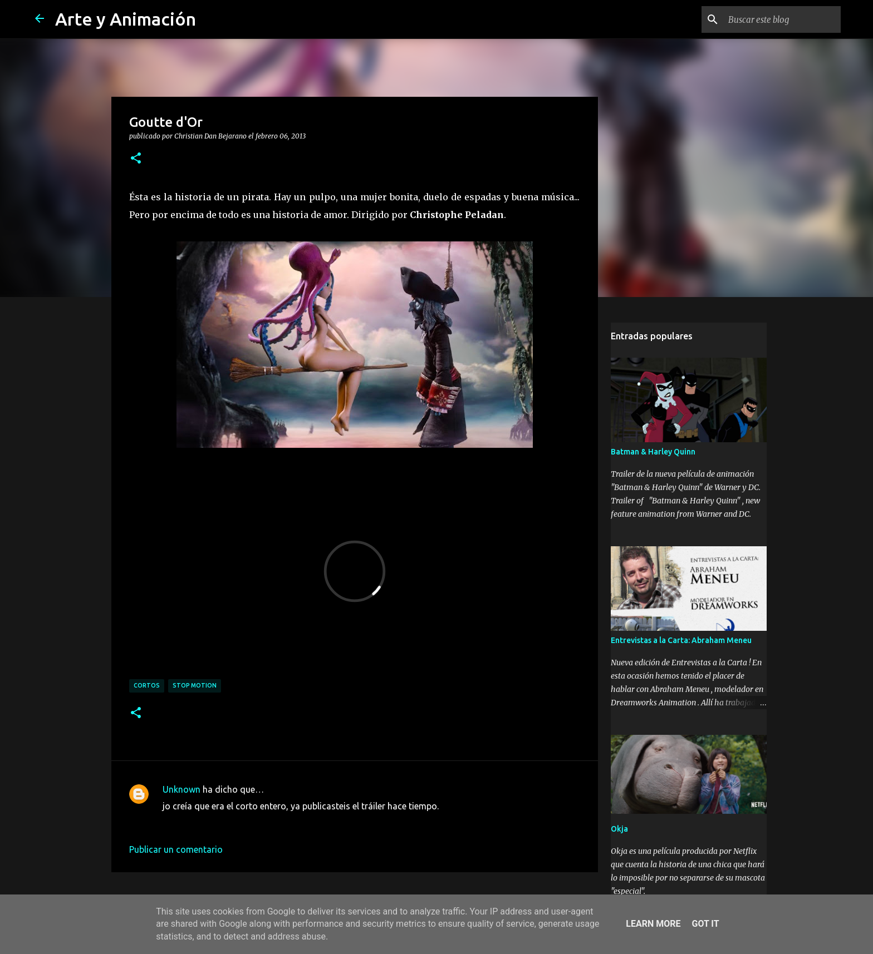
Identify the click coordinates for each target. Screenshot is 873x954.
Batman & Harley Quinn (653, 451)
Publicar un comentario (176, 849)
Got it (705, 923)
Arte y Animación (125, 19)
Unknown (181, 789)
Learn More (653, 923)
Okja (619, 828)
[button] (136, 158)
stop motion (195, 685)
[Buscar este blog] (782, 19)
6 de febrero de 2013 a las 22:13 (227, 823)
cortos (147, 685)
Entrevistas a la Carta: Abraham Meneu (681, 640)
